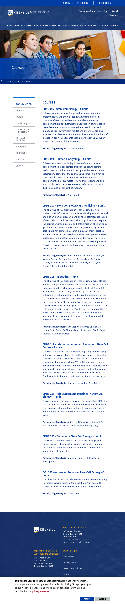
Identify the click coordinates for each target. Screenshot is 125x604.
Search (81, 3)
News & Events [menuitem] (92, 27)
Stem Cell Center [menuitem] (23, 27)
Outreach (21, 154)
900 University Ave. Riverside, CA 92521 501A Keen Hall (72, 535)
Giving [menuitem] (105, 27)
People (19, 118)
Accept (87, 599)
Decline (102, 599)
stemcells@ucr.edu (79, 543)
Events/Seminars (71, 564)
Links (18, 160)
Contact (66, 575)
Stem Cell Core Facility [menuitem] (45, 27)
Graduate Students (23, 132)
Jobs (18, 167)
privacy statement (41, 591)
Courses (20, 148)
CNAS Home (68, 558)
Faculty (23, 124)
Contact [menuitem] (114, 27)
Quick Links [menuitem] (104, 3)
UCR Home (68, 3)
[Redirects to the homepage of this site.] (2, 82)
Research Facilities (21, 140)
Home (19, 112)
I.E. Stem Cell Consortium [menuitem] (70, 27)
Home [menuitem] (9, 27)
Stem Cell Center (39, 13)
